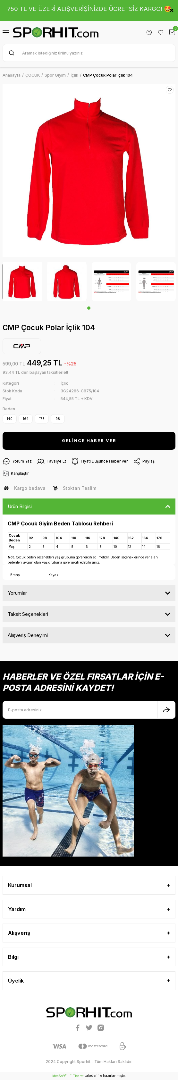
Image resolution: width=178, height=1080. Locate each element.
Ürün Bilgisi (20, 506)
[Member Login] (149, 32)
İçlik (64, 383)
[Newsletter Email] (89, 710)
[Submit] (166, 710)
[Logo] (55, 32)
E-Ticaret (76, 1076)
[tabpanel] (22, 281)
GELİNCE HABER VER (89, 440)
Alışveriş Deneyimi (28, 635)
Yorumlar (17, 593)
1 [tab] (88, 308)
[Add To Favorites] (170, 90)
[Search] (89, 53)
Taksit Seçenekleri (28, 614)
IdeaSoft (59, 1076)
